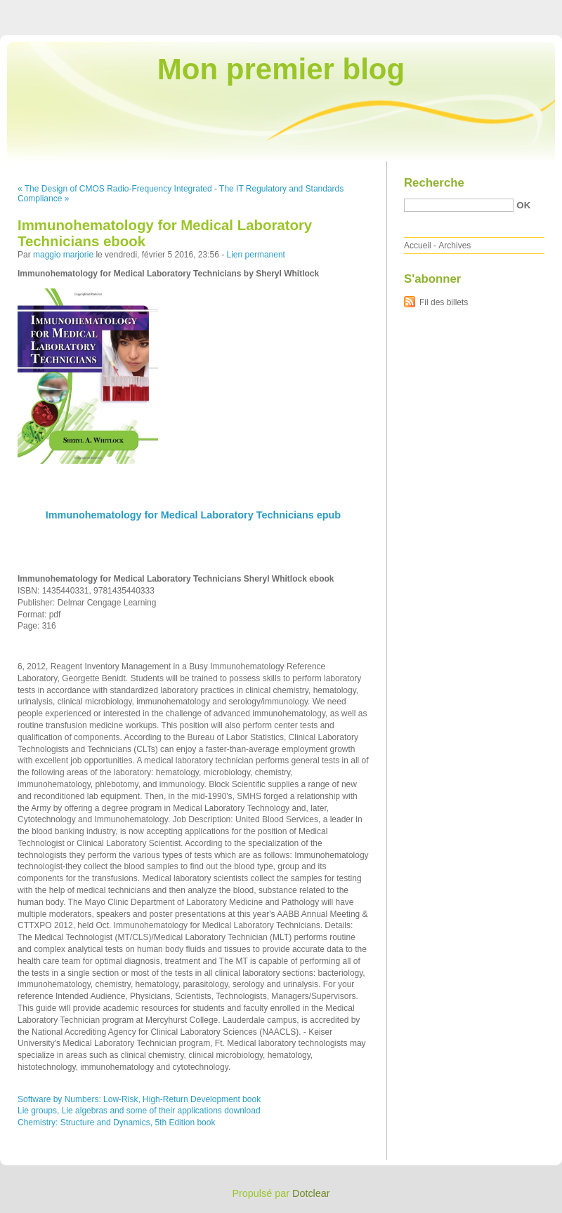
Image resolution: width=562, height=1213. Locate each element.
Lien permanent (256, 255)
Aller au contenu (389, 10)
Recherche (434, 182)
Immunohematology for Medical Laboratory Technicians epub (193, 515)
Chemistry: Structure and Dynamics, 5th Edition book (116, 1122)
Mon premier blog (281, 69)
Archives (454, 245)
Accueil (417, 245)
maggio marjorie (63, 255)
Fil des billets (443, 302)
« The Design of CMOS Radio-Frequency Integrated (115, 189)
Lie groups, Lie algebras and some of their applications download (139, 1110)
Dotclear (311, 1193)
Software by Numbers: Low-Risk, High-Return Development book (139, 1099)
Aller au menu (452, 10)
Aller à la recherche (521, 10)
